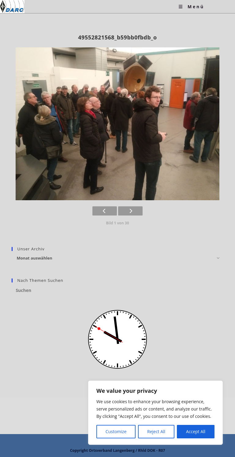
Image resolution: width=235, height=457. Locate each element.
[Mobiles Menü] (191, 6)
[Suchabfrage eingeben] (117, 290)
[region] (155, 413)
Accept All (195, 431)
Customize (116, 431)
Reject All (156, 431)
